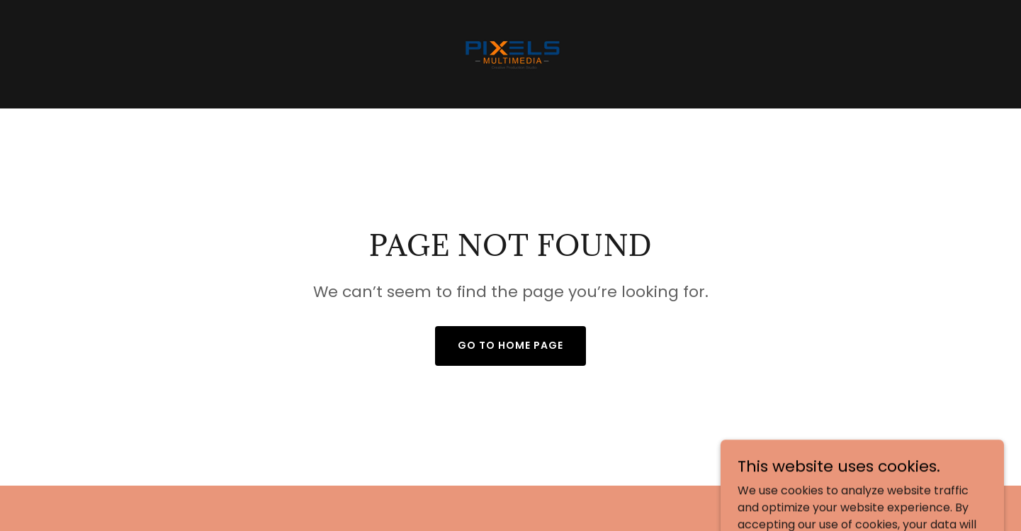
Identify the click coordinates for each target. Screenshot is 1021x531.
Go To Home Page (510, 345)
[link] (510, 53)
